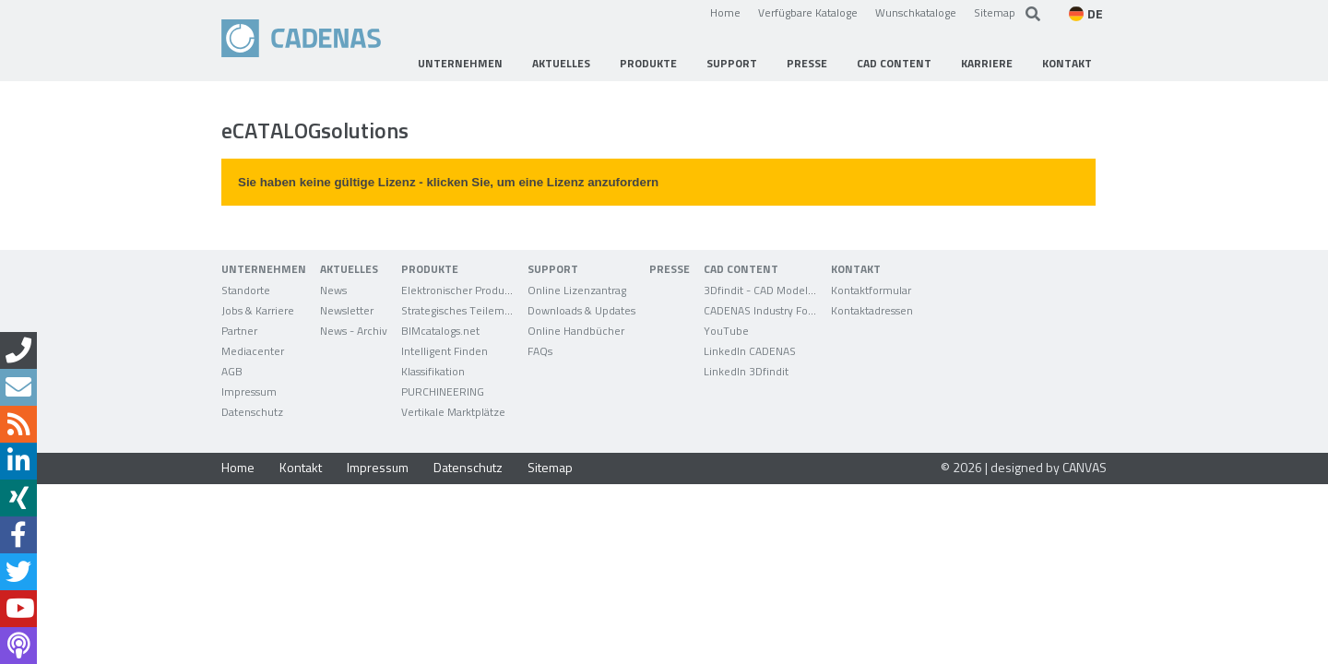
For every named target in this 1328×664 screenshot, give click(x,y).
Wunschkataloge (915, 12)
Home (725, 12)
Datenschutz (468, 467)
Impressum (378, 467)
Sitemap (994, 12)
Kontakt (300, 467)
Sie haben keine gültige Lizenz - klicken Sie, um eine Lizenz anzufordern (448, 182)
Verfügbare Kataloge (808, 12)
